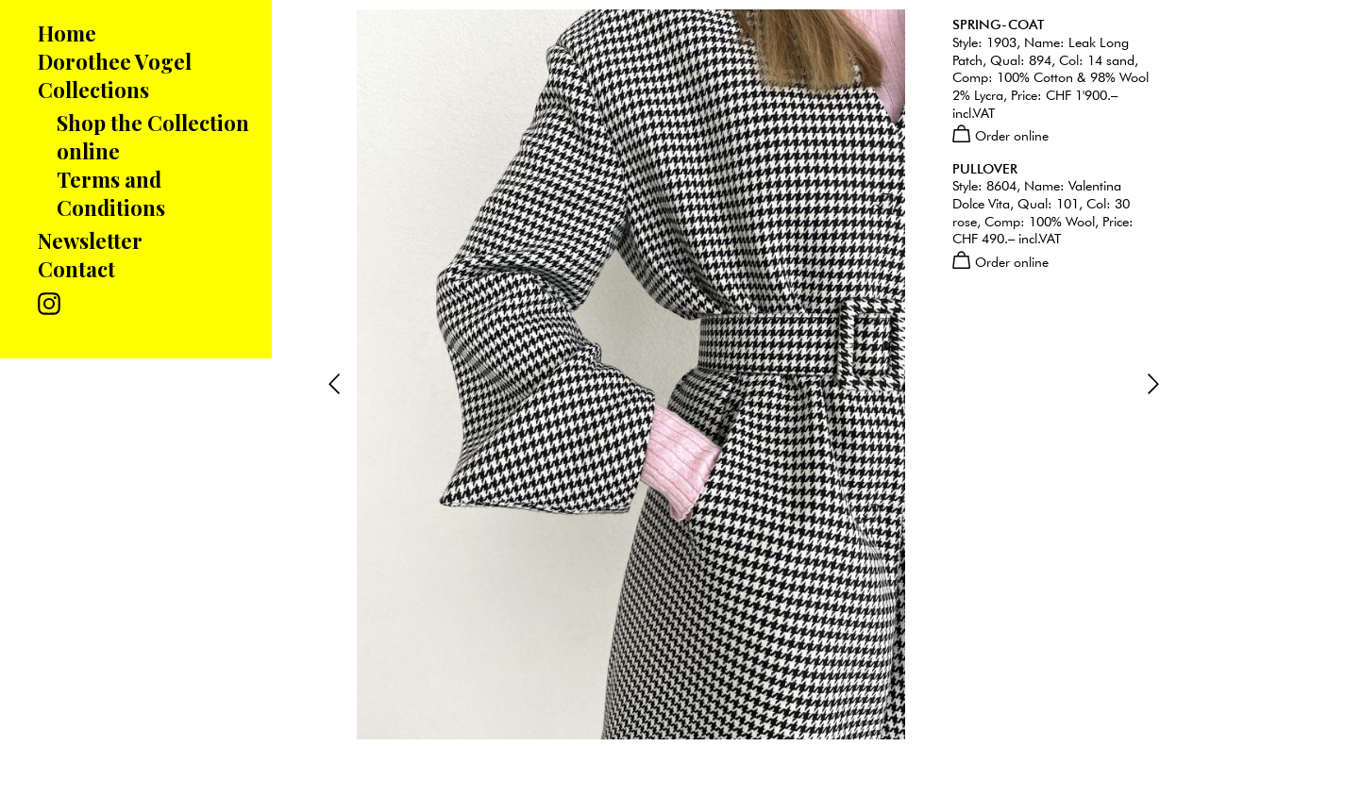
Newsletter (90, 240)
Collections (93, 89)
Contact (76, 269)
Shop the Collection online (153, 136)
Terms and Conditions (111, 193)
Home (67, 33)
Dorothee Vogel (115, 61)
